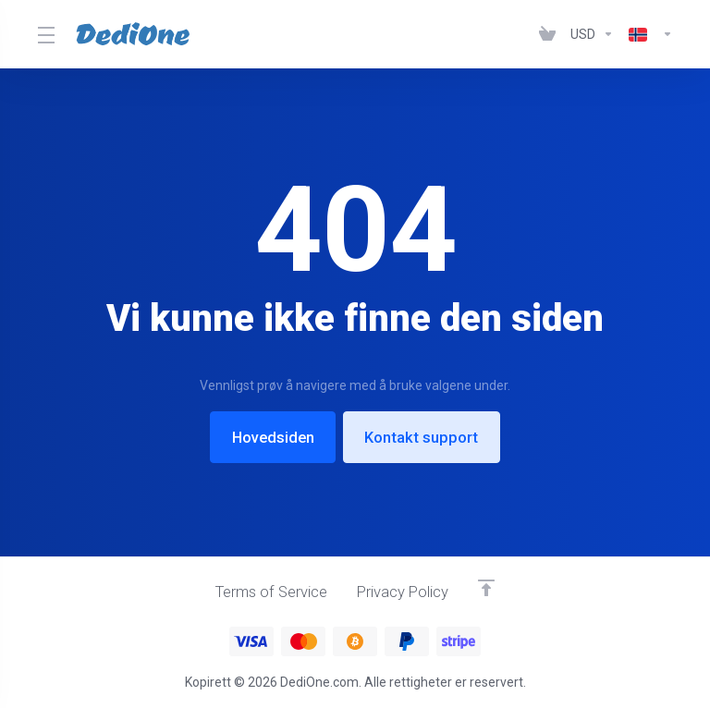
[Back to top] (490, 587)
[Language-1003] (647, 34)
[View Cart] (547, 34)
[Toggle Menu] (45, 34)
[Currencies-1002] (592, 34)
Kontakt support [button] (425, 437)
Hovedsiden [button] (271, 437)
